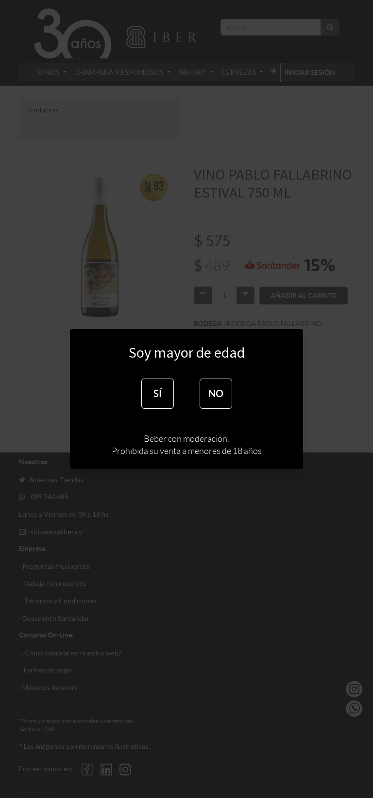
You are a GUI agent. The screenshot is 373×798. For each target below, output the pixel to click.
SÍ (157, 393)
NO (215, 393)
